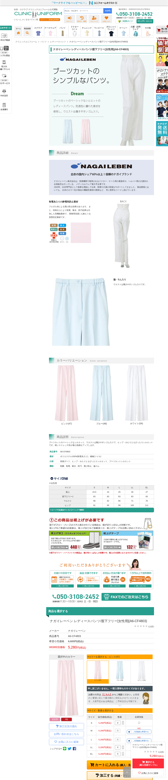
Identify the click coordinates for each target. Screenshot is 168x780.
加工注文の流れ (68, 726)
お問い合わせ (145, 21)
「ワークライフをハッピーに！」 (69, 3)
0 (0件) (151, 626)
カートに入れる (121, 765)
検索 (107, 11)
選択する (148, 763)
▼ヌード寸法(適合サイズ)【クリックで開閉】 (67, 510)
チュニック (87, 28)
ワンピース (99, 28)
